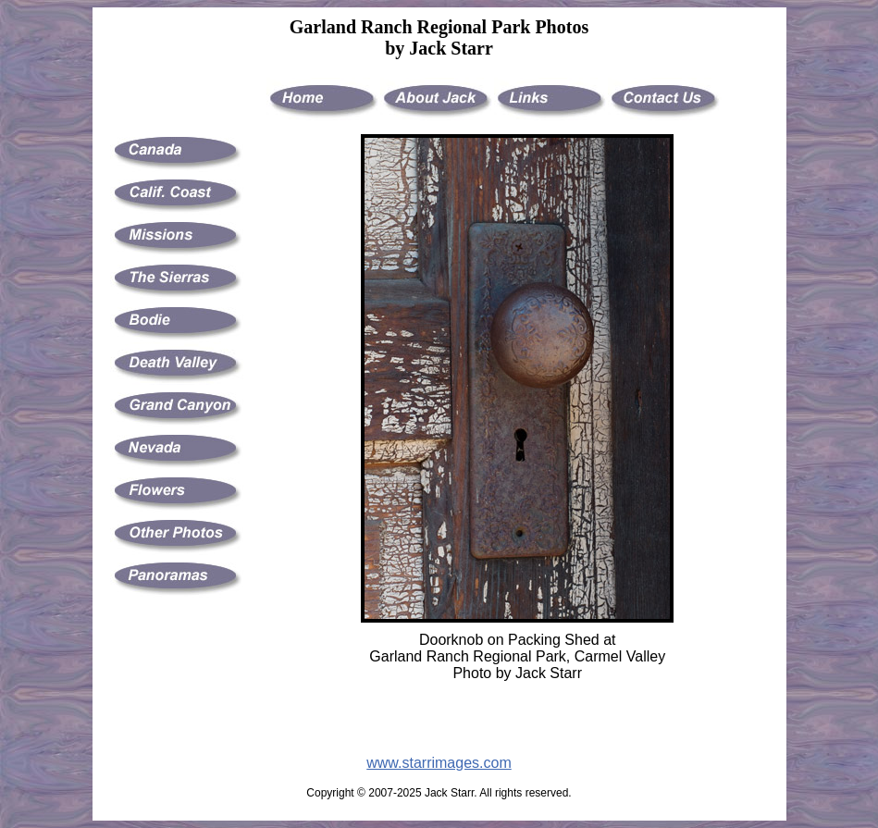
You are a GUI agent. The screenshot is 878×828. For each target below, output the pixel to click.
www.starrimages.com (438, 763)
